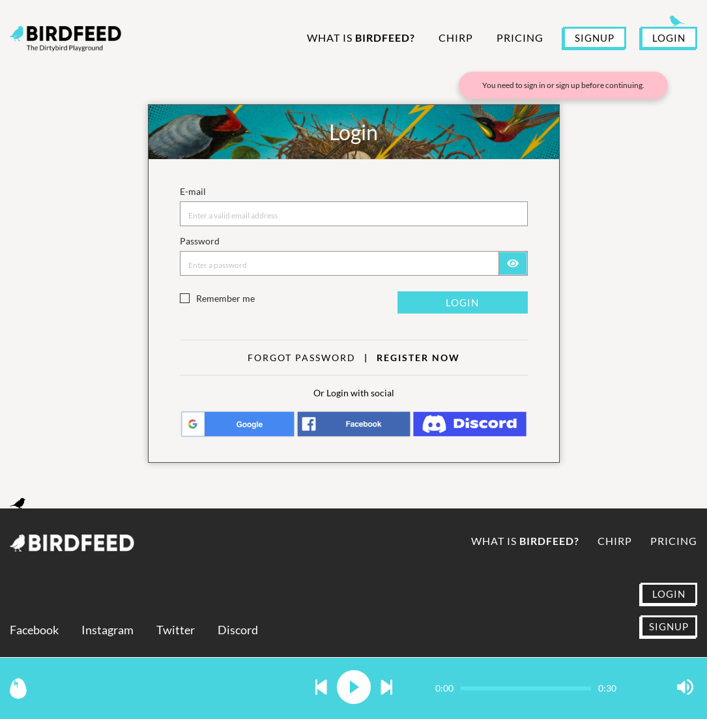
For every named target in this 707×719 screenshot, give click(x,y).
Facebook (34, 630)
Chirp (456, 37)
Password (200, 240)
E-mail (193, 191)
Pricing (520, 37)
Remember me (225, 298)
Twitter (175, 630)
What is (361, 37)
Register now (418, 357)
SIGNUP (594, 38)
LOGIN (668, 38)
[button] (321, 688)
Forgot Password (302, 357)
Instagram (107, 630)
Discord (238, 630)
